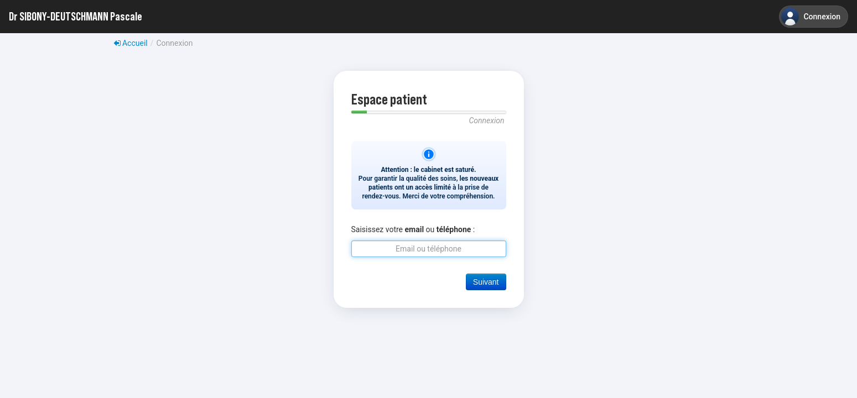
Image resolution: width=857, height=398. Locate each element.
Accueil (130, 43)
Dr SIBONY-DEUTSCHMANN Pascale (75, 16)
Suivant (486, 281)
